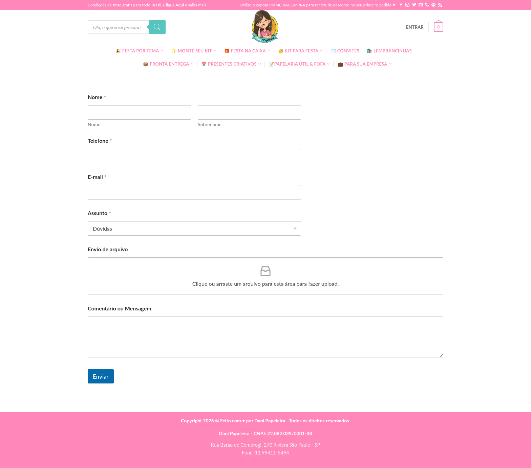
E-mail (97, 176)
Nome (94, 124)
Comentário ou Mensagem (119, 308)
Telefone (100, 140)
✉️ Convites (345, 50)
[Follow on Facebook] (401, 5)
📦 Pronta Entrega (168, 64)
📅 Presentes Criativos (231, 64)
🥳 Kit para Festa (300, 50)
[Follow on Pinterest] (433, 5)
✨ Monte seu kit (193, 50)
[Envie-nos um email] (421, 5)
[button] (415, 27)
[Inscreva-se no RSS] (440, 5)
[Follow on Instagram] (407, 5)
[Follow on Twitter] (414, 5)
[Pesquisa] (157, 27)
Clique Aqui (173, 4)
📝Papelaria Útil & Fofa (299, 64)
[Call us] (427, 5)
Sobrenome (209, 124)
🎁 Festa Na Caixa (247, 50)
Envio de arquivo (108, 249)
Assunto (99, 213)
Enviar (101, 376)
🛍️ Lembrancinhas (389, 50)
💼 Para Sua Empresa (365, 64)
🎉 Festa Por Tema (139, 50)
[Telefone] (194, 156)
